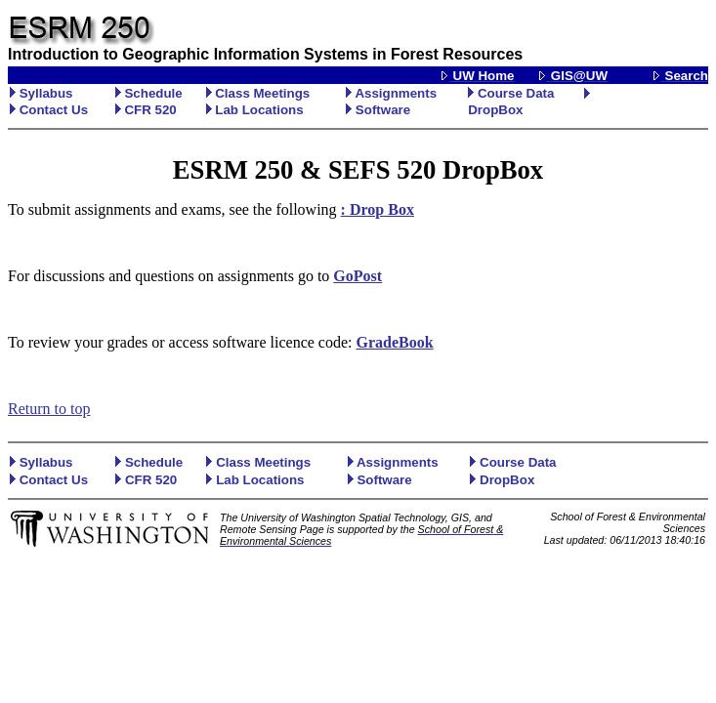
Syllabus (41, 93)
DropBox (495, 110)
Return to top (49, 408)
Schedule (149, 93)
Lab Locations (255, 110)
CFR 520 (146, 110)
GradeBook (395, 342)
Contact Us (49, 110)
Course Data (511, 93)
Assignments (391, 93)
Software (378, 110)
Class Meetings (258, 93)
